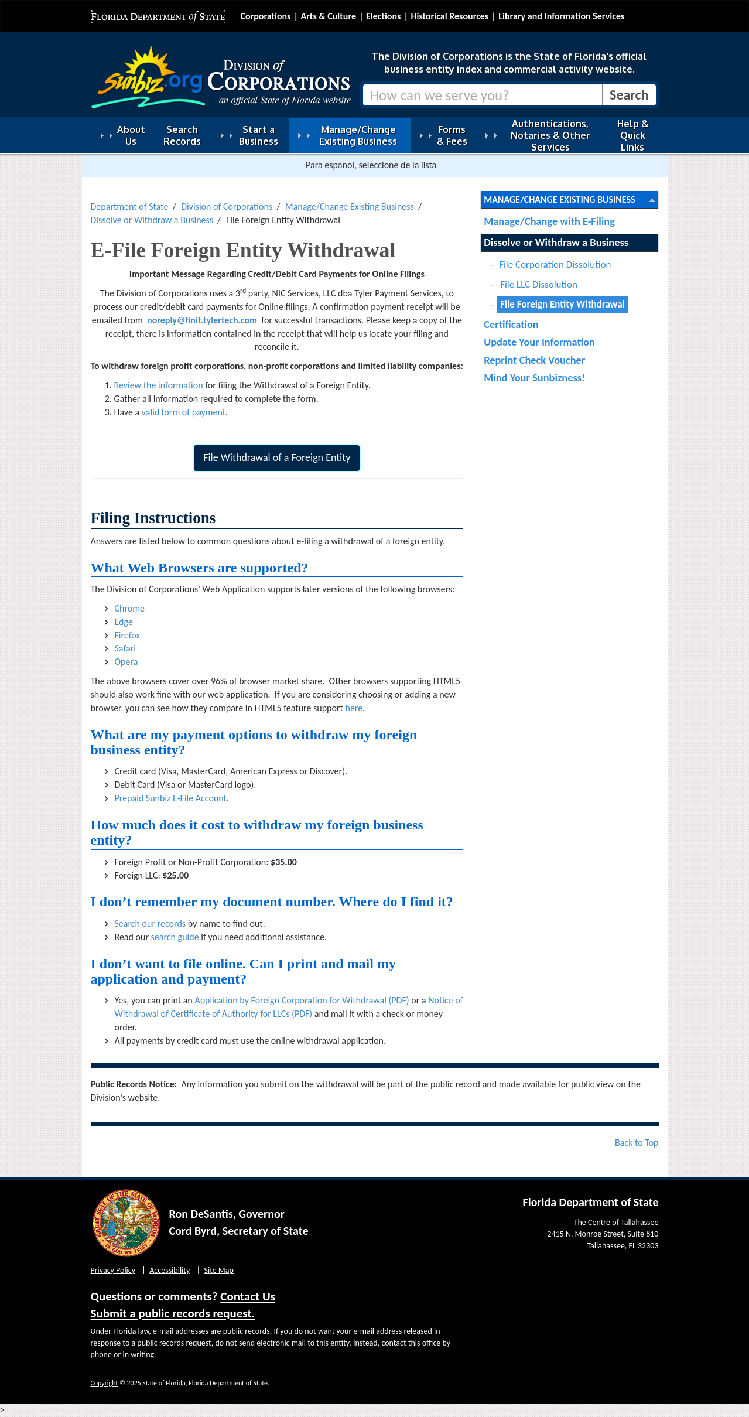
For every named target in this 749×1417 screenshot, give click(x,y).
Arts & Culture (328, 16)
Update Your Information (539, 342)
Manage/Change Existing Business (349, 206)
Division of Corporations (226, 206)
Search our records (150, 923)
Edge (124, 621)
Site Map (219, 1270)
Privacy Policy (113, 1270)
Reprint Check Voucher (534, 360)
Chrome (130, 608)
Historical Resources (449, 16)
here (353, 707)
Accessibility (169, 1270)
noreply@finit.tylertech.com (202, 320)
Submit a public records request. (173, 1313)
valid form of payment (183, 412)
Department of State (130, 206)
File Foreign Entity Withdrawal (562, 304)
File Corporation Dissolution (555, 264)
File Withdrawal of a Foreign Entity (276, 457)
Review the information (158, 385)
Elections (383, 16)
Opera (126, 661)
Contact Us (247, 1296)
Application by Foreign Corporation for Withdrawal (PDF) (301, 1000)
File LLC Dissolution (538, 284)
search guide (175, 937)
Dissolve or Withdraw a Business (152, 220)
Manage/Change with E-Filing (549, 221)
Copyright (104, 1383)
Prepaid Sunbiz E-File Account (171, 798)
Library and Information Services (561, 16)
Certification (511, 324)
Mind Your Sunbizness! (534, 377)
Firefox (128, 635)
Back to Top (637, 1142)
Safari (125, 648)
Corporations (266, 16)
